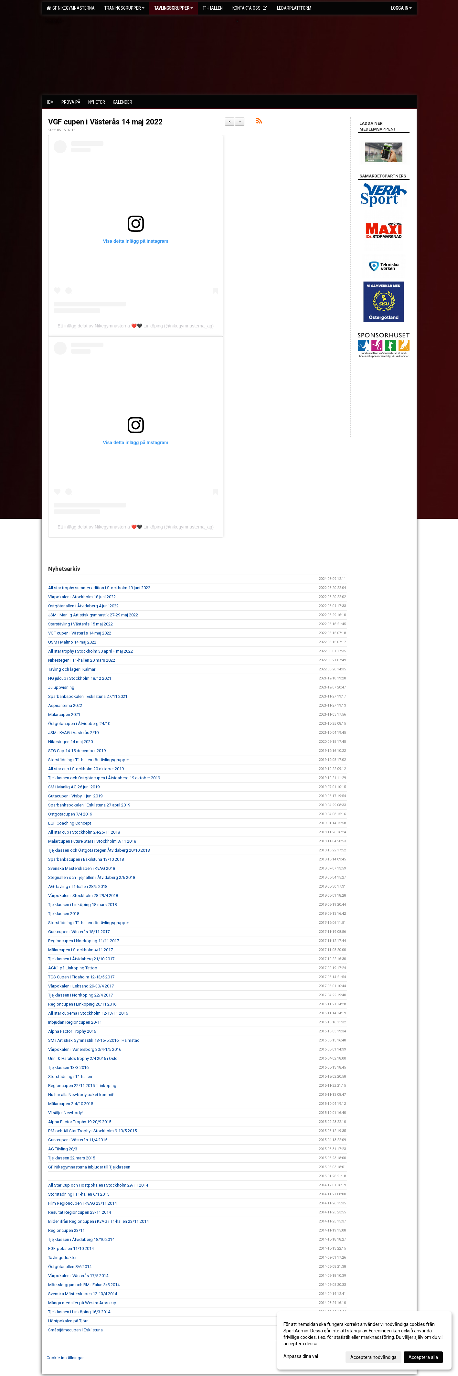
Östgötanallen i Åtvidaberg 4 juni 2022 (83, 605)
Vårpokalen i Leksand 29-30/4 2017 (81, 986)
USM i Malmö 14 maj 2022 (72, 642)
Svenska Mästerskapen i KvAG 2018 (81, 868)
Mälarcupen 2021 (64, 714)
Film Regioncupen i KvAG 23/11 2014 (82, 1203)
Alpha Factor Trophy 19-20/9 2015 (79, 1121)
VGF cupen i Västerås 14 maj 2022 (105, 122)
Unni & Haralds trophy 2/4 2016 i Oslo (83, 1058)
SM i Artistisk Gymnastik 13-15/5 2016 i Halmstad (94, 1040)
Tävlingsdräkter (62, 1257)
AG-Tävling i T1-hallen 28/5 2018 (77, 886)
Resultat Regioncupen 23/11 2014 (79, 1212)
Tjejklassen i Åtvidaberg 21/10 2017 (81, 958)
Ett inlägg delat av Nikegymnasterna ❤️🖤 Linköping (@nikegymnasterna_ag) (136, 325)
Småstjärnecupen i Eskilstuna (75, 1330)
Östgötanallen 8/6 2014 (69, 1266)
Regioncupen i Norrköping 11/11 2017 (83, 940)
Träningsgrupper (124, 8)
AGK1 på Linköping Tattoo (72, 967)
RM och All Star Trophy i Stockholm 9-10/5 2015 (92, 1130)
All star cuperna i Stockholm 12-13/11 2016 (88, 1013)
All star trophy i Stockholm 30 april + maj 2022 (90, 651)
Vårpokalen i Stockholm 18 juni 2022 (82, 596)
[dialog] (364, 1340)
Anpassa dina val (300, 1356)
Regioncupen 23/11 (66, 1230)
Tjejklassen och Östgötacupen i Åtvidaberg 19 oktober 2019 (104, 777)
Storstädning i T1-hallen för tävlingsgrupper (88, 759)
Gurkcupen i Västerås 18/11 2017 (79, 931)
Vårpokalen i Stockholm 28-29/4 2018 (83, 895)
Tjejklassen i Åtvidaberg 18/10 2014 (81, 1239)
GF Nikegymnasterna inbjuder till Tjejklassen (89, 1167)
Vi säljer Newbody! (65, 1112)
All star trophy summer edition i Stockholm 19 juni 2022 (99, 587)
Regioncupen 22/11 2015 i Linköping (82, 1085)
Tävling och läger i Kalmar (71, 669)
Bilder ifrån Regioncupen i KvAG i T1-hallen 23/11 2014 (98, 1221)
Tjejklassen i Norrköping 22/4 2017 (80, 995)
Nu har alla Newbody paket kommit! (81, 1094)
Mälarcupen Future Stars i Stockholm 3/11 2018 (92, 841)
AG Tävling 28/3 (62, 1149)
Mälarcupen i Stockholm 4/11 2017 (80, 949)
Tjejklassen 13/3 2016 (68, 1067)
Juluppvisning (61, 687)
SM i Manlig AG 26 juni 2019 (74, 786)
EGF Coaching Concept (69, 823)
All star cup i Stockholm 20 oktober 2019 (86, 768)
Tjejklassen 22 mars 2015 (71, 1158)
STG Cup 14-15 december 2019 (77, 750)
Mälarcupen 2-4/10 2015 (70, 1103)
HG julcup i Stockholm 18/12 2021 (79, 678)
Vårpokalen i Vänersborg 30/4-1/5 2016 (84, 1049)
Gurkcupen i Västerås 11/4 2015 (77, 1139)
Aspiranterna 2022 (65, 705)
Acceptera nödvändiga (373, 1357)
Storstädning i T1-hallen (70, 1076)
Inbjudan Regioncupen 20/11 (75, 1022)
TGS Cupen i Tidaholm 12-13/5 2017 (81, 977)
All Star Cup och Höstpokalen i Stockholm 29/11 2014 (98, 1185)
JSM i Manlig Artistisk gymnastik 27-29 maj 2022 (93, 615)
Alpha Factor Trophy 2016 (72, 1031)
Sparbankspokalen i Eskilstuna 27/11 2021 (87, 696)
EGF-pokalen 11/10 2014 (71, 1248)
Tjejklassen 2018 (63, 913)
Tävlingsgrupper (173, 8)
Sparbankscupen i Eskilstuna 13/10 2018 (86, 859)
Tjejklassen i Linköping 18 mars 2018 (82, 904)
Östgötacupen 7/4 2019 (70, 814)
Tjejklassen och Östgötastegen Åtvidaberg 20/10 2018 (99, 850)
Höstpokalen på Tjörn (68, 1320)
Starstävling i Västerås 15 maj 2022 (80, 624)
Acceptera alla (423, 1357)
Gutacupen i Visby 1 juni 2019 (75, 796)
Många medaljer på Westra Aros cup (82, 1302)
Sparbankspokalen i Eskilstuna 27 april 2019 (89, 805)
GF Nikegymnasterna (71, 8)
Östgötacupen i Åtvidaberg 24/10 (79, 723)
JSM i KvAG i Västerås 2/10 (73, 732)
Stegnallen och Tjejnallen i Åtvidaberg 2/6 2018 (91, 877)
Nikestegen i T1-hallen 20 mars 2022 (81, 660)
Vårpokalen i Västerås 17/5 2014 (78, 1275)
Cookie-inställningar (65, 1357)
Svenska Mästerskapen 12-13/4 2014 (82, 1293)
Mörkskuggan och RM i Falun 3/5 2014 (84, 1284)
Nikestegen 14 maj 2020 (70, 741)
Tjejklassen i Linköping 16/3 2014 (79, 1311)
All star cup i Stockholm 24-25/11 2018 (84, 832)
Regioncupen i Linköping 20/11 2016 (82, 1004)
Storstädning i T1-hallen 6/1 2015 (78, 1194)
